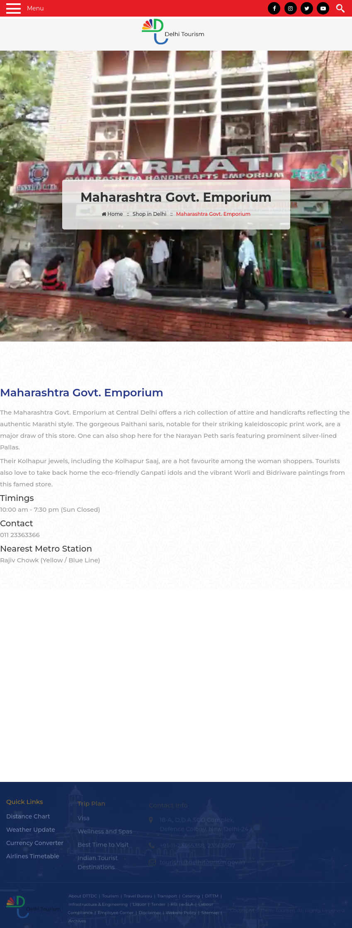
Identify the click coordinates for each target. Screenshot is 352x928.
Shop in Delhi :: (153, 214)
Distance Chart (28, 820)
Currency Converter (34, 847)
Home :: (115, 214)
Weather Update (30, 834)
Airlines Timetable (32, 860)
